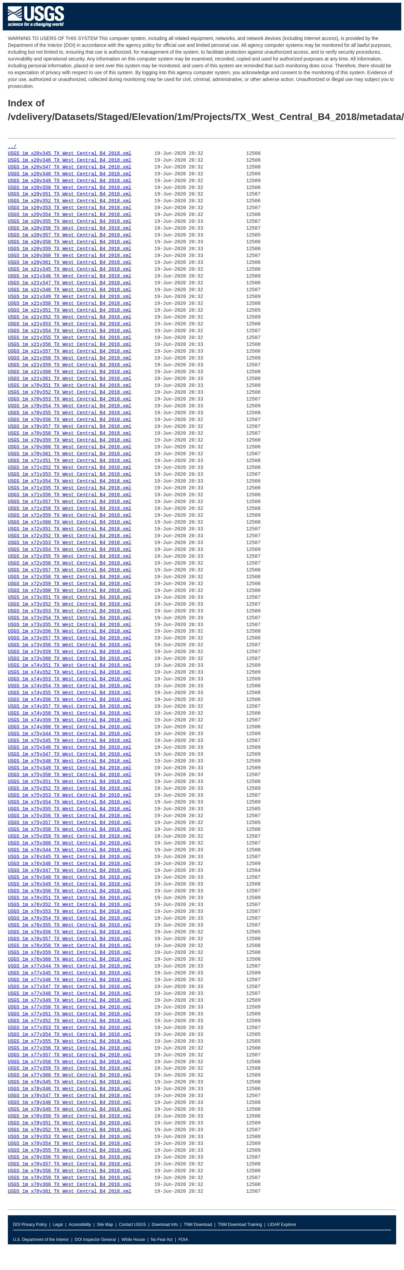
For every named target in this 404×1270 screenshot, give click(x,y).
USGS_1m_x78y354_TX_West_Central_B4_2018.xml (69, 1143)
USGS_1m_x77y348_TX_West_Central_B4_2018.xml (69, 993)
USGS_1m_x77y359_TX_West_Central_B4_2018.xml (69, 1068)
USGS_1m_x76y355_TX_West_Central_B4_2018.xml (69, 925)
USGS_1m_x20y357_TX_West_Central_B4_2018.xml (69, 235)
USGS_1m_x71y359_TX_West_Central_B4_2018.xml (69, 515)
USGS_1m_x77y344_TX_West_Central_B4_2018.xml (69, 966)
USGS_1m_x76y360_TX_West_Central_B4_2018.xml (69, 959)
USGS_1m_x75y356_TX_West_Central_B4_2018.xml (69, 816)
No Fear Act (162, 1239)
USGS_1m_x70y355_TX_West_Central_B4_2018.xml (69, 413)
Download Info (165, 1224)
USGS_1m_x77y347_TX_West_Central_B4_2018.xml (69, 987)
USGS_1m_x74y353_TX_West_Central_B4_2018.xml (69, 679)
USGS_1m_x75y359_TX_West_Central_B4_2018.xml (69, 836)
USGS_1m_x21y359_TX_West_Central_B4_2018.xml (69, 365)
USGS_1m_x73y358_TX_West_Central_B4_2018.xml (69, 645)
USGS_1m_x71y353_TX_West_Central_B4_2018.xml (69, 474)
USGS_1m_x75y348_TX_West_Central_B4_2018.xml (69, 761)
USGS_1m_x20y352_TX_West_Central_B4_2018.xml (69, 201)
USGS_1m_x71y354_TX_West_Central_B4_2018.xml (69, 481)
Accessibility (80, 1224)
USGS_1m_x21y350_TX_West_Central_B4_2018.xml (69, 303)
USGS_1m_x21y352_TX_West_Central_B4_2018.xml (69, 317)
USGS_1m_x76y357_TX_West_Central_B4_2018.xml (69, 939)
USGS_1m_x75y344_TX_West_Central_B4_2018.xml (69, 734)
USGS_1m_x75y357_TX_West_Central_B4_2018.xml (69, 823)
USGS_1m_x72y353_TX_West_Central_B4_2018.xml (69, 543)
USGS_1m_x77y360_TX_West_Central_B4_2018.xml (69, 1075)
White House (133, 1239)
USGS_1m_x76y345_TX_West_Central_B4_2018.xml (69, 857)
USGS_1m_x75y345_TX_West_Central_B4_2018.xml (69, 741)
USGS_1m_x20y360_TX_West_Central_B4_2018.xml (69, 256)
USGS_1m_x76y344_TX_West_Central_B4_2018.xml (69, 850)
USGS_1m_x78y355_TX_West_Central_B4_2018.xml (69, 1150)
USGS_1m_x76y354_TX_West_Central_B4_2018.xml (69, 918)
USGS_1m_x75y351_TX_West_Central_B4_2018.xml (69, 782)
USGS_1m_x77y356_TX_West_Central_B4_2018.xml (69, 1048)
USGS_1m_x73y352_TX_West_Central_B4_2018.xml (69, 604)
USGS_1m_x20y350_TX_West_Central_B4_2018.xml (69, 188)
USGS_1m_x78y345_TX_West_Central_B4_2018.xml (69, 1082)
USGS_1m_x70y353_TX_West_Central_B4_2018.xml (69, 399)
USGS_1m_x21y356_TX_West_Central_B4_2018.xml (69, 344)
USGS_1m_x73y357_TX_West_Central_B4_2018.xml (69, 638)
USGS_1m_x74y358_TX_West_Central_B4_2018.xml (69, 713)
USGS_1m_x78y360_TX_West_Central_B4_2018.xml (69, 1184)
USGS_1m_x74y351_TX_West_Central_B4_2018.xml (69, 665)
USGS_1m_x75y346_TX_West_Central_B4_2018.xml (69, 747)
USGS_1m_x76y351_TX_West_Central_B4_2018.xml (69, 898)
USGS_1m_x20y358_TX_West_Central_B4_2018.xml (69, 242)
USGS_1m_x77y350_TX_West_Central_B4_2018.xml (69, 1007)
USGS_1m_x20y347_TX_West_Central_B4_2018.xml (69, 167)
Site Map (105, 1224)
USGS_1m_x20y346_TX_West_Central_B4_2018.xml (69, 160)
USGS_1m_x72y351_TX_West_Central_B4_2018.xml (69, 529)
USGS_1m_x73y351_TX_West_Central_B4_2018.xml (69, 597)
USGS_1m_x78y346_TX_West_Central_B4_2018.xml (69, 1089)
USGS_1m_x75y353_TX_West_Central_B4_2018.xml (69, 795)
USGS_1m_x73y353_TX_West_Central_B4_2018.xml (69, 611)
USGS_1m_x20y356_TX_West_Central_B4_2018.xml (69, 228)
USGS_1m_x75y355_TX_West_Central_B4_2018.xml (69, 809)
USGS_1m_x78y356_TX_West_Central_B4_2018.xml (69, 1157)
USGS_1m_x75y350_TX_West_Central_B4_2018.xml (69, 775)
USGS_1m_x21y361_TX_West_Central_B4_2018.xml (69, 379)
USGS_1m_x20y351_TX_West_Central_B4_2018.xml (69, 194)
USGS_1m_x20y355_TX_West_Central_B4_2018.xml (69, 221)
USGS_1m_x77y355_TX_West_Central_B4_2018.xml (69, 1041)
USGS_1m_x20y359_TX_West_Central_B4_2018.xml (69, 249)
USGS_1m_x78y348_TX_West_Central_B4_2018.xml (69, 1102)
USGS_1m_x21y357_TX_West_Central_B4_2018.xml (69, 351)
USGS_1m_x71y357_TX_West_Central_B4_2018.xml (69, 502)
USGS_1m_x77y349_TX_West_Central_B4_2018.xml (69, 1000)
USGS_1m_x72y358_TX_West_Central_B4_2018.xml (69, 577)
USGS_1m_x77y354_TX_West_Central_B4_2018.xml (69, 1034)
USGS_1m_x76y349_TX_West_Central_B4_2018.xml (69, 884)
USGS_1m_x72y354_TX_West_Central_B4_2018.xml (69, 549)
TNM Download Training (240, 1224)
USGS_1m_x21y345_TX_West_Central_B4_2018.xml (69, 269)
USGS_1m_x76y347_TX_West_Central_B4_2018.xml (69, 870)
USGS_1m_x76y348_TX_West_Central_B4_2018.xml (69, 877)
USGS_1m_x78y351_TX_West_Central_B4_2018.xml (69, 1123)
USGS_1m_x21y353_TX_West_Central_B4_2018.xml (69, 324)
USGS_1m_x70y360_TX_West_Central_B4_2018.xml (69, 447)
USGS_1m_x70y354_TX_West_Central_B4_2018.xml (69, 406)
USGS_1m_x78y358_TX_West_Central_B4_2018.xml (69, 1171)
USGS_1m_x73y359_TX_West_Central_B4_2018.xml (69, 652)
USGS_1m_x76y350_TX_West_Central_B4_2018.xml (69, 891)
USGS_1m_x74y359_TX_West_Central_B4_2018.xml (69, 720)
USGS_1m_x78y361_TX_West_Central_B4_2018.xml (69, 1191)
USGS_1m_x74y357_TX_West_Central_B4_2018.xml (69, 706)
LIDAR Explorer (282, 1224)
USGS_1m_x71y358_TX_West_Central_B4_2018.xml (69, 508)
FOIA (183, 1239)
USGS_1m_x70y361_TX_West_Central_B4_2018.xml (69, 454)
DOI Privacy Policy (30, 1224)
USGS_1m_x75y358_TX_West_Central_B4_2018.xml (69, 829)
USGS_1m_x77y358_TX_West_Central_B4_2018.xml (69, 1062)
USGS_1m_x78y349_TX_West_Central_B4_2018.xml (69, 1109)
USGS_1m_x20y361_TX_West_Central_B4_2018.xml (69, 262)
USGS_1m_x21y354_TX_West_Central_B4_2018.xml (69, 331)
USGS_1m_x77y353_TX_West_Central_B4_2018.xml (69, 1028)
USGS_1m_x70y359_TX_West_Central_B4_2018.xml (69, 440)
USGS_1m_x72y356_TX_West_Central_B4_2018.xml (69, 563)
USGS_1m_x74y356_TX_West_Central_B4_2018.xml (69, 700)
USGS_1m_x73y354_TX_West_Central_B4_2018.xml (69, 618)
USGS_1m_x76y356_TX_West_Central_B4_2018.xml (69, 932)
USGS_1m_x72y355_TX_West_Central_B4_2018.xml (69, 556)
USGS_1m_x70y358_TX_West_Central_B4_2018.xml (69, 433)
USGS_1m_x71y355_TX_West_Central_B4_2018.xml (69, 488)
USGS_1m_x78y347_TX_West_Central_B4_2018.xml (69, 1096)
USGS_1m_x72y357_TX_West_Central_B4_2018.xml (69, 570)
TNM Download (198, 1224)
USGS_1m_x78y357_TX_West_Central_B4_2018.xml (69, 1164)
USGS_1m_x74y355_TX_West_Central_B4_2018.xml (69, 693)
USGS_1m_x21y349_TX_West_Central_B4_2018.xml (69, 297)
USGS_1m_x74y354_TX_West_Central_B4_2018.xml (69, 686)
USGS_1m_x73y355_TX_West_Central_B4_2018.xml (69, 625)
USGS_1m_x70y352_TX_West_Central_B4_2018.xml (69, 392)
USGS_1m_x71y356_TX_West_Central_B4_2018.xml (69, 495)
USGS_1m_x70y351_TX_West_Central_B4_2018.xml (69, 385)
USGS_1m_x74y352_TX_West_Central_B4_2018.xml (69, 672)
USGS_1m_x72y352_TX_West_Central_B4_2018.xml (69, 536)
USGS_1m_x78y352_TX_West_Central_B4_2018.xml (69, 1130)
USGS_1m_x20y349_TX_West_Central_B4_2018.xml (69, 181)
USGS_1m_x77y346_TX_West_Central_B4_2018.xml (69, 980)
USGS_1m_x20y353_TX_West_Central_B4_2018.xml (69, 208)
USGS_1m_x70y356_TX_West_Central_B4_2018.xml (69, 420)
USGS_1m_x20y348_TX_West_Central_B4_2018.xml (69, 174)
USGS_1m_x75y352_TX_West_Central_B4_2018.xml (69, 788)
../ (12, 147)
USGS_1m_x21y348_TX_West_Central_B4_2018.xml (69, 290)
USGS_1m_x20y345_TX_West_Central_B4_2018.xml (69, 153)
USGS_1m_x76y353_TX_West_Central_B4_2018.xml (69, 911)
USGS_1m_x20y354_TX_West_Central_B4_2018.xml (69, 215)
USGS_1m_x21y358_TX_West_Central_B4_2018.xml (69, 358)
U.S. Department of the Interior (41, 1239)
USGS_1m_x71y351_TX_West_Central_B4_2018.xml (69, 461)
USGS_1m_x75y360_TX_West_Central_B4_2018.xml (69, 843)
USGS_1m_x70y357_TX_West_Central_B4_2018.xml (69, 426)
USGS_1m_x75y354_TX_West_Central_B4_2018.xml (69, 802)
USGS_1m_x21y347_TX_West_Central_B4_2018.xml (69, 283)
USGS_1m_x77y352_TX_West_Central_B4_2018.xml (69, 1021)
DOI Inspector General (95, 1239)
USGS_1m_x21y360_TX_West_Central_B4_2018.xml (69, 372)
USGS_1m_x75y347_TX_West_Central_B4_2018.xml (69, 754)
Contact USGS (132, 1224)
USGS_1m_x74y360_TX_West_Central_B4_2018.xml (69, 727)
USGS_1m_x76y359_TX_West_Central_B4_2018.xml (69, 952)
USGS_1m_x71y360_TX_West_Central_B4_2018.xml (69, 522)
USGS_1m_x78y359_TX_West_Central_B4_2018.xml (69, 1178)
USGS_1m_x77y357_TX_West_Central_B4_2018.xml (69, 1055)
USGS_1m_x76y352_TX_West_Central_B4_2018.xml (69, 905)
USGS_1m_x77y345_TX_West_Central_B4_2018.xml (69, 973)
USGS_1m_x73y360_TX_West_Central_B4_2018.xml (69, 659)
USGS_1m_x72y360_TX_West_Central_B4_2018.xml (69, 590)
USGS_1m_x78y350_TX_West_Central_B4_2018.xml (69, 1116)
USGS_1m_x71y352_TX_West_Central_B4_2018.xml (69, 467)
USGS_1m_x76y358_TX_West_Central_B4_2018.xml (69, 946)
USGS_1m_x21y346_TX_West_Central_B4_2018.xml (69, 276)
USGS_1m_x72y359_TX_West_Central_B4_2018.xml (69, 584)
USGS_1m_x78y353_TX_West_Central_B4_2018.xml (69, 1137)
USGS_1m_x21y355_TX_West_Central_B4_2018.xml (69, 338)
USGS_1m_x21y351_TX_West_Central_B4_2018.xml (69, 310)
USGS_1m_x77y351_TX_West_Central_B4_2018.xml (69, 1014)
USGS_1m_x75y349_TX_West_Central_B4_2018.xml (69, 768)
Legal (58, 1224)
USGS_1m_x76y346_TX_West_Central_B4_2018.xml (69, 864)
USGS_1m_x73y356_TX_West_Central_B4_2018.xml (69, 631)
